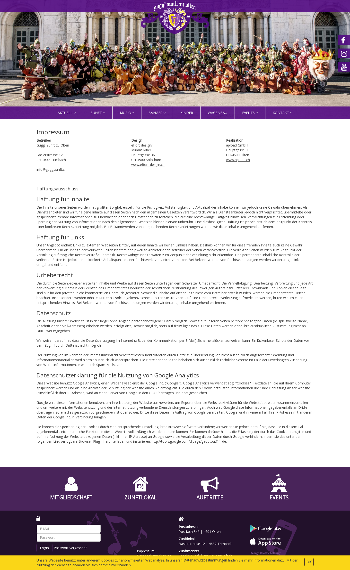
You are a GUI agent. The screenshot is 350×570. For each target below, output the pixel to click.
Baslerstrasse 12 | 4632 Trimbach (205, 543)
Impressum (146, 551)
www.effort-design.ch (148, 164)
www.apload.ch (238, 159)
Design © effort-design (265, 553)
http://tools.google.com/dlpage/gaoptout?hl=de (189, 441)
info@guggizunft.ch (51, 169)
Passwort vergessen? (70, 548)
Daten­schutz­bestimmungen (205, 560)
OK (308, 562)
